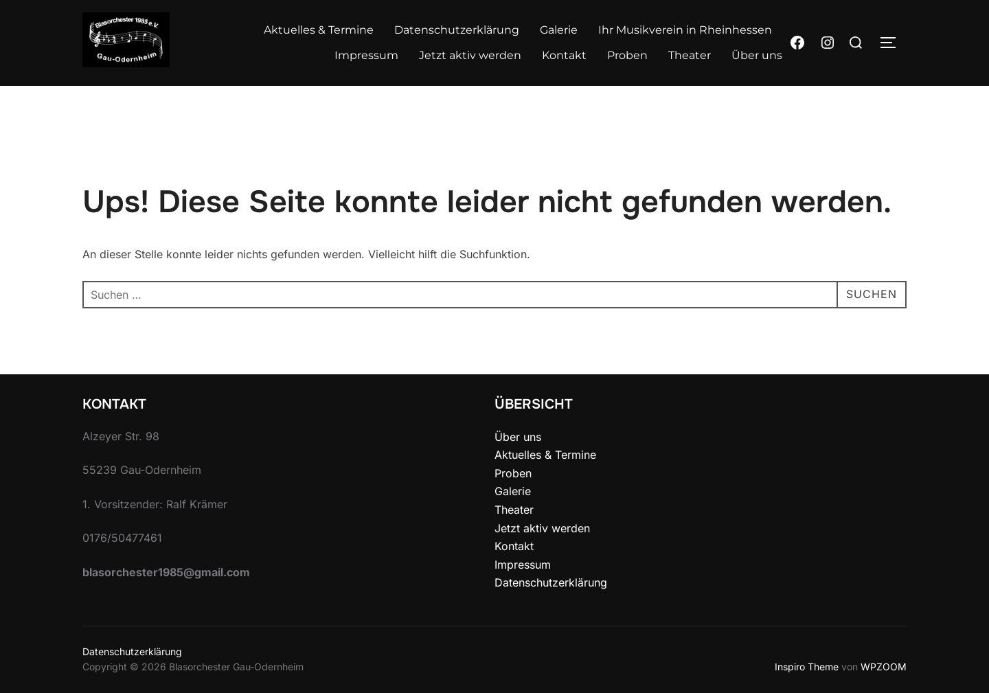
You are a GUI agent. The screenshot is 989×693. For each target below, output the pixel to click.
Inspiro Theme (807, 666)
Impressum (366, 55)
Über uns (756, 55)
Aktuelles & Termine (319, 29)
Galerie (559, 29)
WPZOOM (884, 666)
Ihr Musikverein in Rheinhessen (685, 29)
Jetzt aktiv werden (470, 55)
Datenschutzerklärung (456, 29)
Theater (689, 55)
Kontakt (564, 55)
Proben (627, 55)
